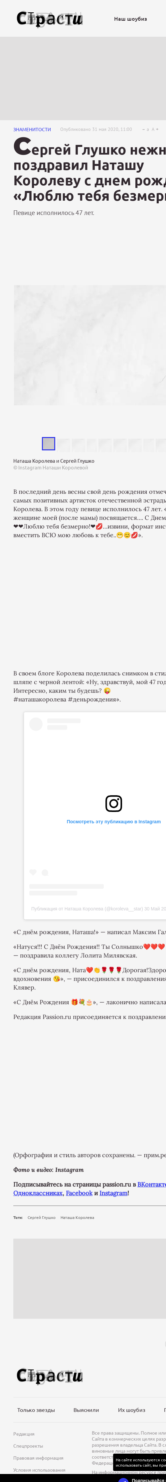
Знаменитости (32, 129)
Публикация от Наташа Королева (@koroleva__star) (87, 908)
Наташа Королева (77, 1217)
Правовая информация (38, 1458)
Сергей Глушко (42, 1217)
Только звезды (36, 1409)
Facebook (79, 1193)
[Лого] (49, 18)
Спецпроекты (28, 1446)
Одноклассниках (38, 1193)
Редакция (24, 1434)
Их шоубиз (131, 1409)
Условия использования (39, 1470)
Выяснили (86, 1409)
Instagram (113, 1193)
